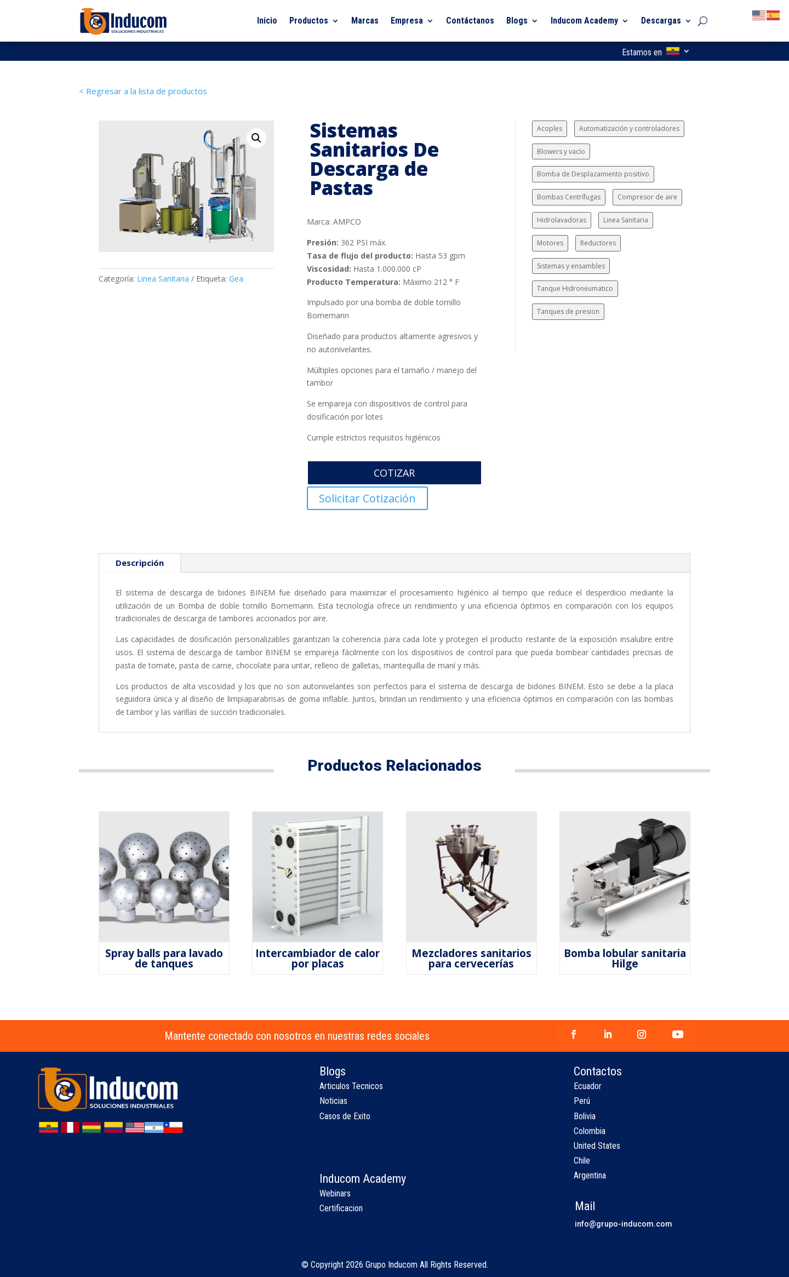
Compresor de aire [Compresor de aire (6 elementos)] (647, 197)
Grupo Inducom (391, 1264)
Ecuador (588, 1086)
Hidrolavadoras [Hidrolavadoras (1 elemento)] (561, 220)
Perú (582, 1101)
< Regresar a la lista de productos (143, 90)
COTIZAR (394, 472)
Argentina (590, 1175)
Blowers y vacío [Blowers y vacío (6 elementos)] (561, 151)
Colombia (589, 1131)
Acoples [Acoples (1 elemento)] (549, 128)
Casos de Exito (344, 1116)
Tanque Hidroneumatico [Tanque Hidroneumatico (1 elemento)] (575, 288)
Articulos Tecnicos (351, 1086)
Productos (308, 20)
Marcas (365, 20)
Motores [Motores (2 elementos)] (550, 243)
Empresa (407, 20)
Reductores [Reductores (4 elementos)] (598, 243)
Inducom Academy (584, 20)
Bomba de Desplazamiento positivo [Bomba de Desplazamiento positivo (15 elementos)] (593, 174)
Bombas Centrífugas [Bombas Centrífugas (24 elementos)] (569, 197)
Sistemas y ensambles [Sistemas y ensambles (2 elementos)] (571, 266)
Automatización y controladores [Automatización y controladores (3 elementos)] (629, 128)
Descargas (661, 20)
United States (597, 1146)
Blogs (517, 20)
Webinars (335, 1193)
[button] (256, 138)
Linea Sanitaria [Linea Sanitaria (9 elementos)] (625, 220)
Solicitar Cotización (367, 498)
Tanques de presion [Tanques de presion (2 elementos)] (568, 311)
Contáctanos (470, 20)
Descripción (140, 562)
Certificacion (341, 1208)
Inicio (267, 20)
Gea (236, 278)
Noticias (333, 1101)
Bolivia (585, 1116)
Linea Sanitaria (163, 278)
